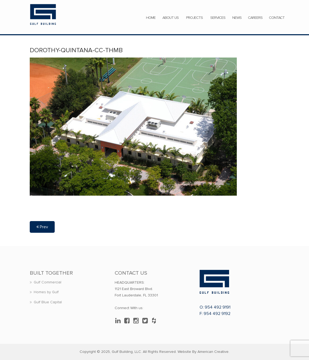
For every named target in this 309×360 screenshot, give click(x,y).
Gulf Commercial (47, 282)
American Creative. (213, 351)
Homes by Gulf (46, 292)
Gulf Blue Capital (48, 302)
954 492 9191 (217, 307)
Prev (42, 227)
